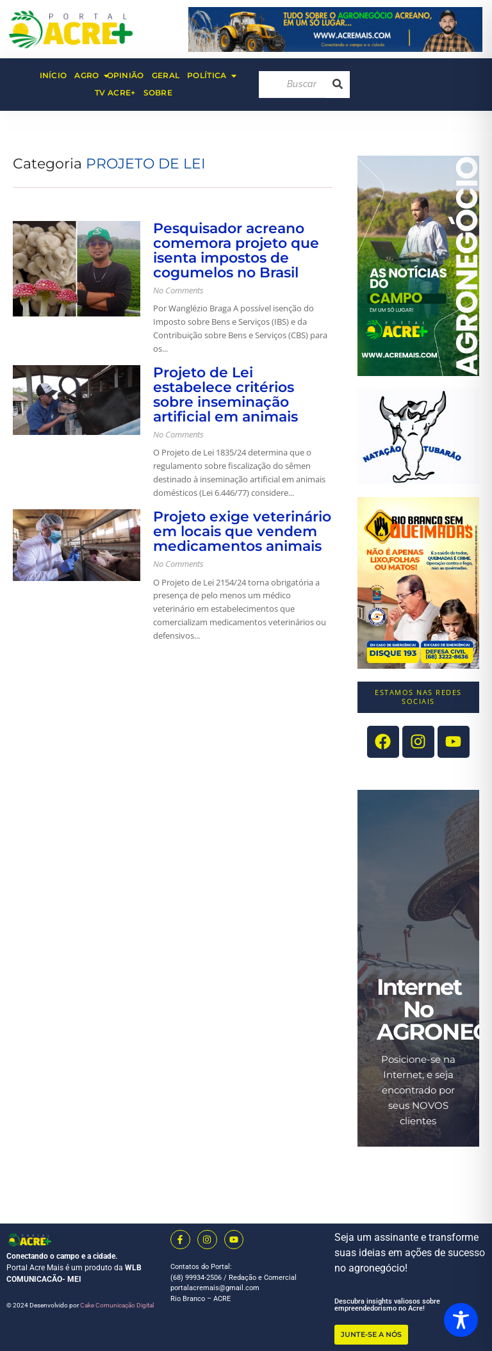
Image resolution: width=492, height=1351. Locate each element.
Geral (166, 75)
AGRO (88, 75)
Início (53, 75)
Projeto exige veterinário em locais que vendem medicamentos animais (242, 531)
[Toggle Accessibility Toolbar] (461, 1320)
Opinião (125, 75)
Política (208, 75)
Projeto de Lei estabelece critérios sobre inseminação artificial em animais (225, 394)
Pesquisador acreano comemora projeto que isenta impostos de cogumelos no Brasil (236, 250)
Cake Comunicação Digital (117, 1305)
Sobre (158, 92)
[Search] (292, 84)
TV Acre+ (115, 92)
